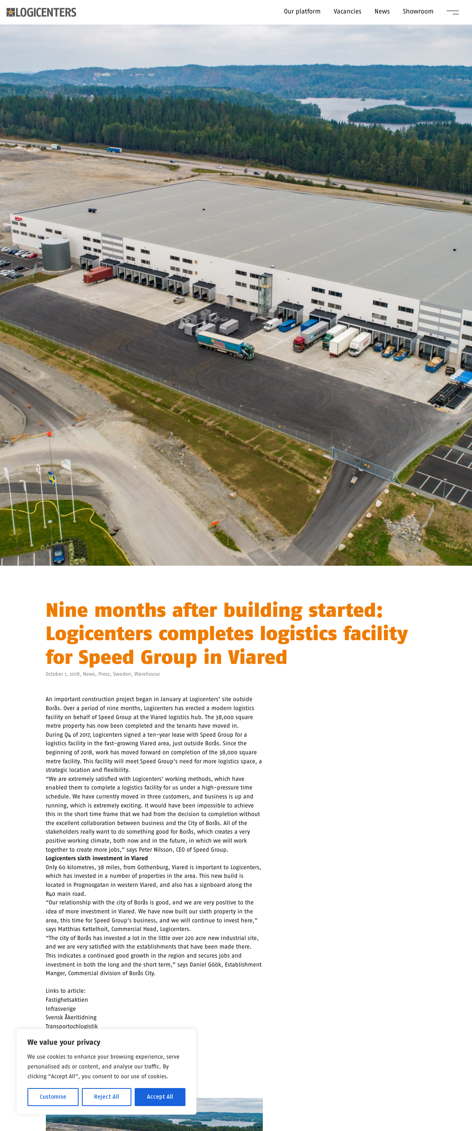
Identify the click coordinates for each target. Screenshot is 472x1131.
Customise (53, 1096)
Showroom (418, 11)
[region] (106, 1072)
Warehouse (147, 674)
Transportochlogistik (72, 1026)
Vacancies (347, 11)
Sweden (122, 674)
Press (104, 674)
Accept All (160, 1096)
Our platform (302, 11)
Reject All (106, 1096)
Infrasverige (61, 1008)
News (382, 11)
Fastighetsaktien (67, 999)
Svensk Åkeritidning (71, 1017)
